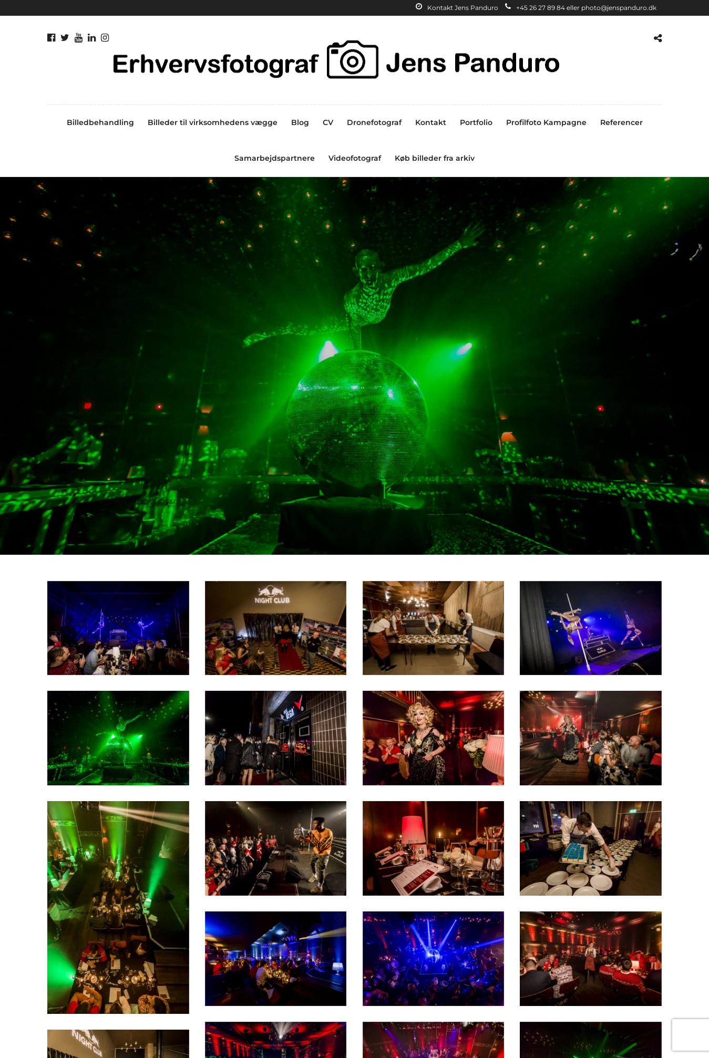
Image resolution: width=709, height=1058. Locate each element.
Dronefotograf (374, 122)
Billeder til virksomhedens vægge (213, 122)
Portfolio (476, 122)
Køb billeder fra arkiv (435, 158)
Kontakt (430, 122)
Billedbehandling (100, 122)
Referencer (621, 122)
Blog (300, 122)
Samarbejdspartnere (274, 158)
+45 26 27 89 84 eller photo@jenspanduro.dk (580, 8)
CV (328, 122)
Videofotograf (354, 158)
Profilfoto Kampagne (546, 122)
